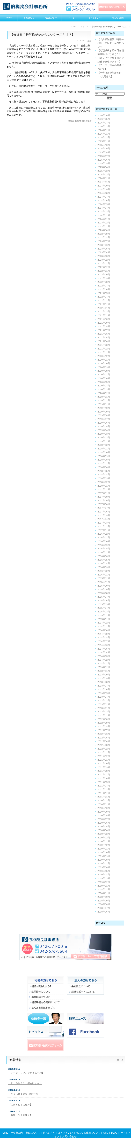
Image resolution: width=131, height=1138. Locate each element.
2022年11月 (104, 271)
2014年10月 (104, 630)
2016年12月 (104, 534)
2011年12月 (104, 756)
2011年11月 (104, 760)
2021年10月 (104, 319)
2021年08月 (104, 326)
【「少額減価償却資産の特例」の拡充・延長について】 (111, 43)
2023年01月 (104, 263)
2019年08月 (104, 415)
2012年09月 (104, 723)
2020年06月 (104, 378)
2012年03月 (104, 745)
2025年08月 (104, 152)
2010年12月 (104, 800)
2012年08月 (104, 726)
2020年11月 (104, 359)
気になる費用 (118, 18)
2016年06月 (104, 556)
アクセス (72, 18)
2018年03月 (104, 478)
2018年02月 (104, 482)
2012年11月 (104, 715)
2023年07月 (104, 241)
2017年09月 (104, 500)
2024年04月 (104, 208)
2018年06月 (104, 467)
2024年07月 (104, 197)
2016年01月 (104, 574)
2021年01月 (104, 352)
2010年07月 (104, 819)
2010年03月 (104, 834)
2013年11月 (104, 671)
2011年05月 (104, 782)
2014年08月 (104, 637)
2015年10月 (104, 585)
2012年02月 (104, 748)
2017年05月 (104, 515)
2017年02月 (104, 526)
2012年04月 (104, 741)
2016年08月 (104, 548)
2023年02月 (104, 260)
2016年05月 (104, 560)
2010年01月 (104, 841)
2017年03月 (104, 522)
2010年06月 (104, 823)
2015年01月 (104, 619)
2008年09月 (104, 900)
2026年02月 (104, 130)
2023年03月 (104, 256)
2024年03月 (104, 211)
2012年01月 (104, 752)
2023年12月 (104, 222)
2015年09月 (104, 589)
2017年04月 (104, 519)
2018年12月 (104, 445)
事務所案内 (29, 18)
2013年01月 (104, 708)
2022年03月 (104, 300)
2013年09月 (104, 678)
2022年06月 (104, 289)
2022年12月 (104, 267)
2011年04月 (104, 785)
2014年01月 (104, 663)
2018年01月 (104, 486)
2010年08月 (104, 815)
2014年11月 (104, 626)
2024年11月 (104, 182)
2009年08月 (104, 860)
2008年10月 (104, 897)
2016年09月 (104, 545)
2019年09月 (104, 411)
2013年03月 (104, 700)
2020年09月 (104, 367)
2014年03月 (104, 656)
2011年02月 (104, 793)
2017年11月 (104, 493)
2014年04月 (104, 652)
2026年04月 (104, 122)
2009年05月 (104, 871)
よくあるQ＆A (95, 18)
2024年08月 (104, 193)
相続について (33, 1126)
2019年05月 (104, 426)
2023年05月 (104, 248)
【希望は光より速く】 (20, 1115)
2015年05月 (104, 604)
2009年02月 (104, 882)
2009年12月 (104, 845)
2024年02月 (104, 215)
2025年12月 (104, 137)
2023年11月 (104, 226)
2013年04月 (104, 697)
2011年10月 (104, 763)
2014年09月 (104, 634)
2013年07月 (104, 685)
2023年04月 (104, 252)
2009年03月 (104, 878)
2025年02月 (104, 174)
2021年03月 (104, 345)
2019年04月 (104, 430)
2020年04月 (104, 385)
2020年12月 (104, 356)
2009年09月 (104, 856)
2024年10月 (104, 185)
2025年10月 (104, 145)
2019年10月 (104, 408)
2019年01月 (104, 441)
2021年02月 (104, 348)
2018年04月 (104, 474)
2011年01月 (104, 797)
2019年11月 (104, 404)
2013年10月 (104, 674)
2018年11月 (104, 448)
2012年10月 (104, 719)
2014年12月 (104, 622)
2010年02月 (104, 837)
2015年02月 (104, 615)
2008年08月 (104, 904)
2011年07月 (104, 774)
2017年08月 (104, 504)
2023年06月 (104, 245)
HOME (9, 18)
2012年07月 (104, 730)
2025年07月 (104, 156)
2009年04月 (104, 874)
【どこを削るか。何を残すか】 (25, 1083)
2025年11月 (104, 141)
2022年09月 (104, 278)
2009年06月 (104, 867)
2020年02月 (104, 393)
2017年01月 (104, 530)
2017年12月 (104, 489)
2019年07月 (104, 419)
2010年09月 (104, 811)
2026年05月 (104, 119)
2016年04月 (104, 563)
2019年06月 (104, 423)
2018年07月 (104, 463)
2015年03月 (104, 611)
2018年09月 (104, 456)
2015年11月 (104, 582)
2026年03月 (104, 126)
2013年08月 (104, 682)
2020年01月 (104, 397)
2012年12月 (104, 711)
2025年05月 (104, 163)
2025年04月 (104, 167)
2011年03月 (104, 789)
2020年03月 (104, 389)
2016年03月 (104, 567)
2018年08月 (104, 459)
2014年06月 (104, 645)
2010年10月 (104, 808)
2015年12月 (104, 578)
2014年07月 (104, 641)
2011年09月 (104, 767)
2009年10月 (104, 852)
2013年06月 (104, 689)
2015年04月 (104, 608)
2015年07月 (104, 597)
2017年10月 (104, 497)
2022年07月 (104, 285)
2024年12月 (104, 178)
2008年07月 (104, 908)
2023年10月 (104, 230)
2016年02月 (104, 571)
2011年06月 (104, 778)
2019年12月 (104, 400)
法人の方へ (49, 1126)
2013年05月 (104, 693)
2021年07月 (104, 330)
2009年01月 (104, 886)
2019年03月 (104, 434)
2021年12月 (104, 311)
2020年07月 (104, 374)
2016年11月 (104, 537)
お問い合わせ (69, 1130)
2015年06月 (104, 600)
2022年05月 (104, 293)
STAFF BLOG (110, 1126)
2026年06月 (104, 115)
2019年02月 (104, 437)
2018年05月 (104, 471)
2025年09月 (104, 148)
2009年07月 (104, 863)
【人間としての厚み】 (20, 1104)
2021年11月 (104, 315)
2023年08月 (104, 237)
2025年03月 (104, 171)
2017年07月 (104, 508)
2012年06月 (104, 734)
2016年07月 (104, 552)
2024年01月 (104, 219)
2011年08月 (104, 771)
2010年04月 (104, 830)
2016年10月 (104, 541)
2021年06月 (104, 334)
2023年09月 (104, 234)
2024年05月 (104, 204)
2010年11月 (104, 804)
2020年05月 (104, 382)
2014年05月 (104, 649)
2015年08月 (104, 593)
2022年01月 (104, 308)
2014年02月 (104, 660)
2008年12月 (104, 889)
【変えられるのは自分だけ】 (23, 1094)
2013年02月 (104, 704)
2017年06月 (104, 511)
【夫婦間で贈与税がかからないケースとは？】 (42, 34)
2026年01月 (104, 133)
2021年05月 (104, 337)
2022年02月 (104, 304)
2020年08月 (104, 371)
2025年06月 (104, 160)
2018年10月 (104, 452)
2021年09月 (104, 323)
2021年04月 (104, 341)
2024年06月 (104, 200)
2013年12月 (104, 667)
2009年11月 (104, 848)
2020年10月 (104, 363)
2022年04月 (104, 296)
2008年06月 (104, 911)
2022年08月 (104, 282)
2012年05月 (104, 737)
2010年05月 (104, 826)
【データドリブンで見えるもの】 (26, 1073)
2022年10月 (104, 274)
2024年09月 (104, 189)
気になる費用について (88, 1126)
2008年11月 (104, 893)
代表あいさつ (51, 18)
